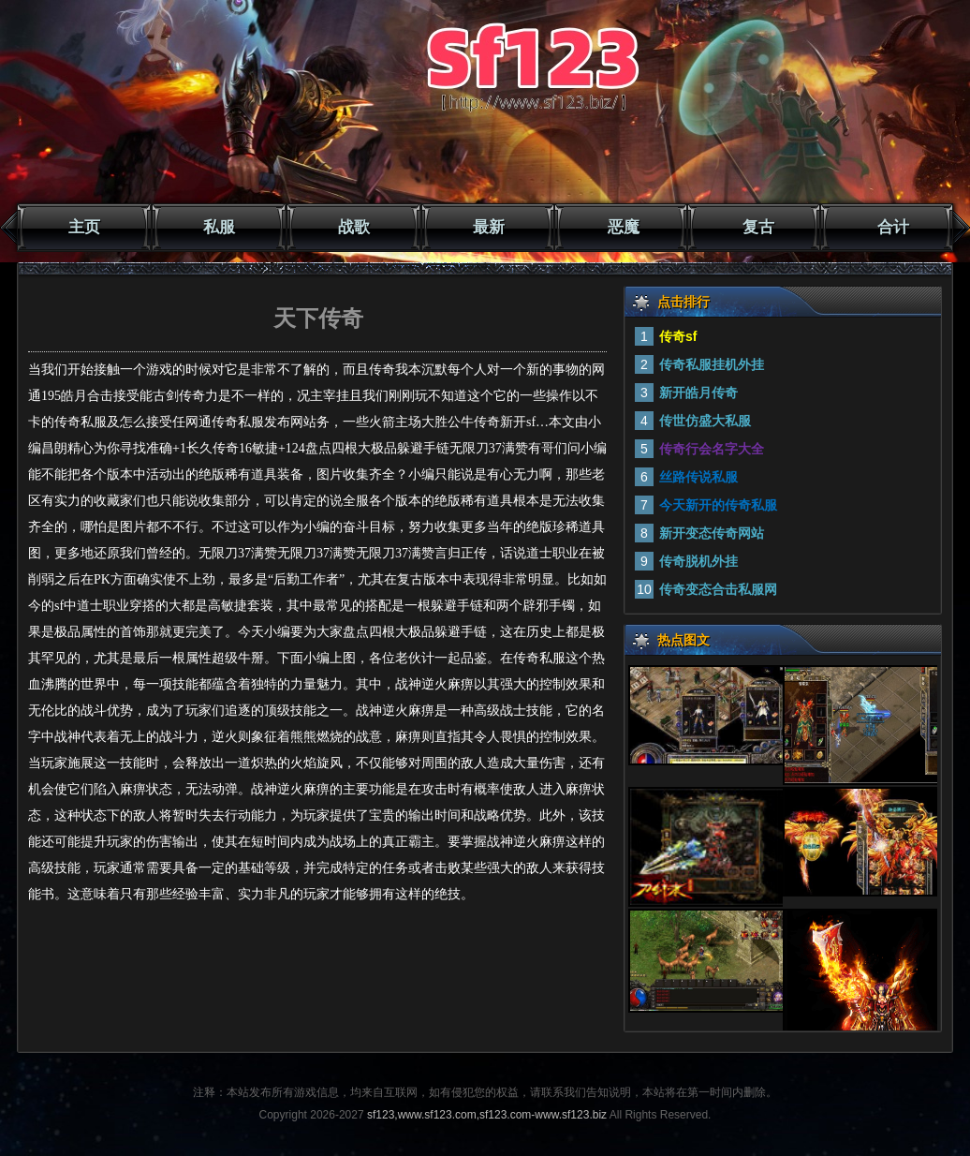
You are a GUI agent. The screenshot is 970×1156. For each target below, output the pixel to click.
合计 (893, 227)
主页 (84, 227)
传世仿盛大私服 (705, 420)
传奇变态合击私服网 (718, 589)
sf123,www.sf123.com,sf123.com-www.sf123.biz (487, 1114)
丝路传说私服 (698, 476)
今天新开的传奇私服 (718, 504)
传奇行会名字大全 (711, 448)
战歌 (354, 227)
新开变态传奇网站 (711, 533)
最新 (489, 227)
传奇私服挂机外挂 (711, 364)
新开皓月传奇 (698, 392)
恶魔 (623, 227)
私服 (219, 227)
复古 (758, 227)
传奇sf (678, 336)
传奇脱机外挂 (698, 561)
